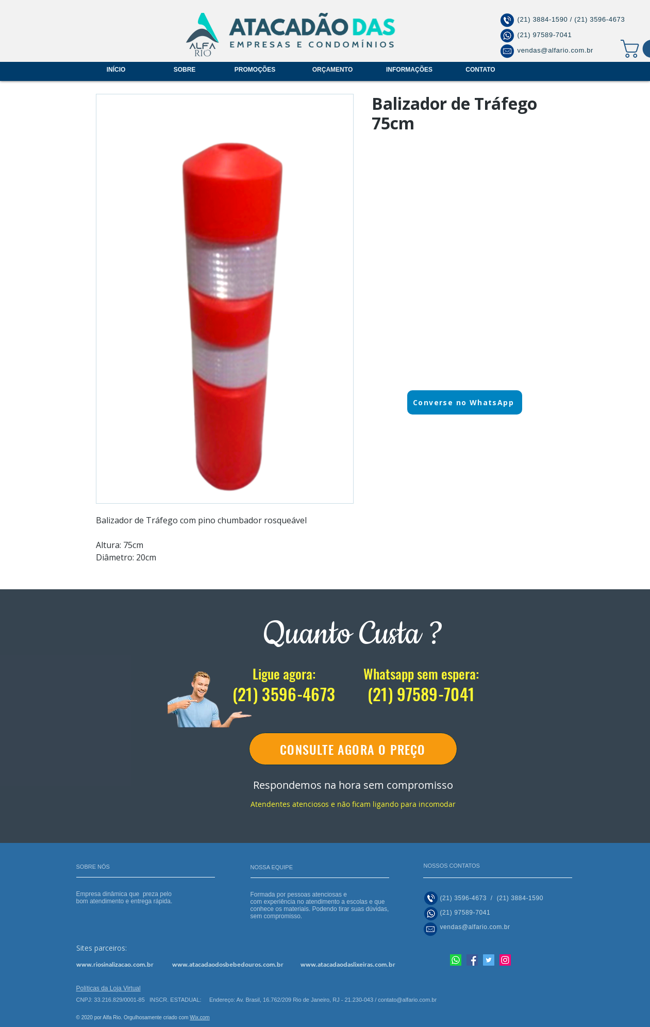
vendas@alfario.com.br (556, 50)
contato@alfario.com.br (407, 1000)
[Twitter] (488, 960)
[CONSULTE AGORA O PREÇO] (353, 749)
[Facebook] (472, 960)
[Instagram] (505, 960)
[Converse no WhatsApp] (464, 402)
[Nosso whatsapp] (455, 960)
